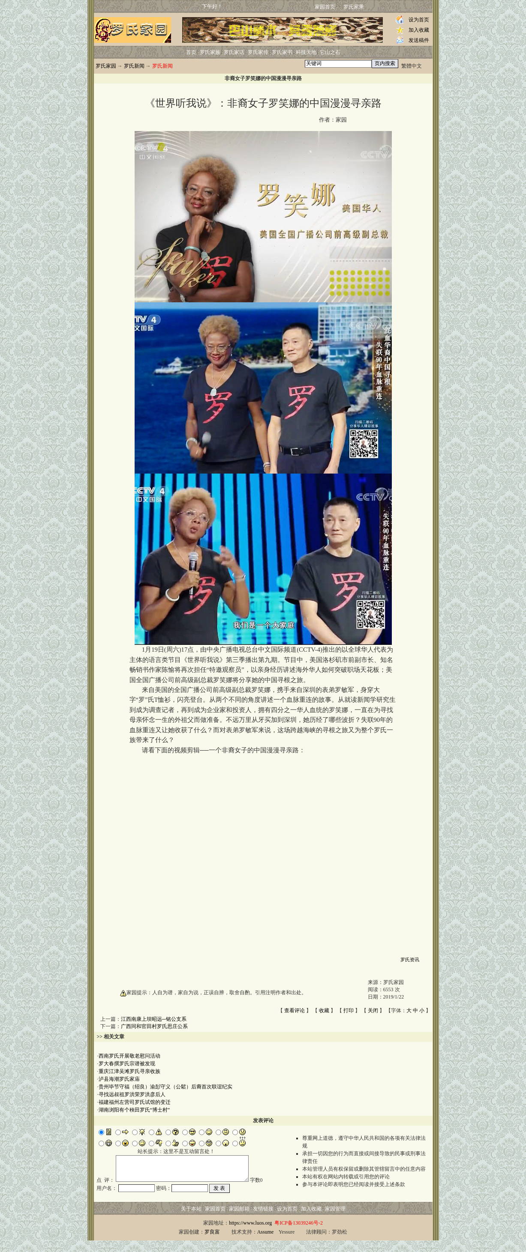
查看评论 (294, 1011)
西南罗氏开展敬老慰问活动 (129, 1056)
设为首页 (419, 20)
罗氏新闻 (134, 66)
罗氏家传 (258, 52)
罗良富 (212, 1243)
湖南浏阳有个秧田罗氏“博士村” (134, 1110)
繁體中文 (411, 66)
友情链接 (263, 1220)
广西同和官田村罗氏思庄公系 (154, 1026)
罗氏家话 (234, 52)
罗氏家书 (282, 52)
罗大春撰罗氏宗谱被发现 (127, 1064)
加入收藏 (419, 30)
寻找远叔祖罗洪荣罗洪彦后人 (132, 1094)
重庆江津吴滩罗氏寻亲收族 (129, 1071)
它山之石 (330, 52)
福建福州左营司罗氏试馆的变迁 (135, 1102)
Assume (265, 1243)
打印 (348, 1011)
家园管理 (335, 1220)
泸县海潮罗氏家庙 (119, 1079)
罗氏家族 (210, 52)
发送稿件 (419, 40)
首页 (191, 52)
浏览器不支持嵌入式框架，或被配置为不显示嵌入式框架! (263, 853)
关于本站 (191, 1220)
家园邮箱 (239, 1220)
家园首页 (325, 7)
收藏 (324, 1011)
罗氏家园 (106, 66)
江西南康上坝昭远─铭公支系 (153, 1019)
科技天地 (306, 52)
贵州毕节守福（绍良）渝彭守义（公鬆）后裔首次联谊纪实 (165, 1087)
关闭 (373, 1011)
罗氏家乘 (353, 7)
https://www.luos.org (250, 1234)
